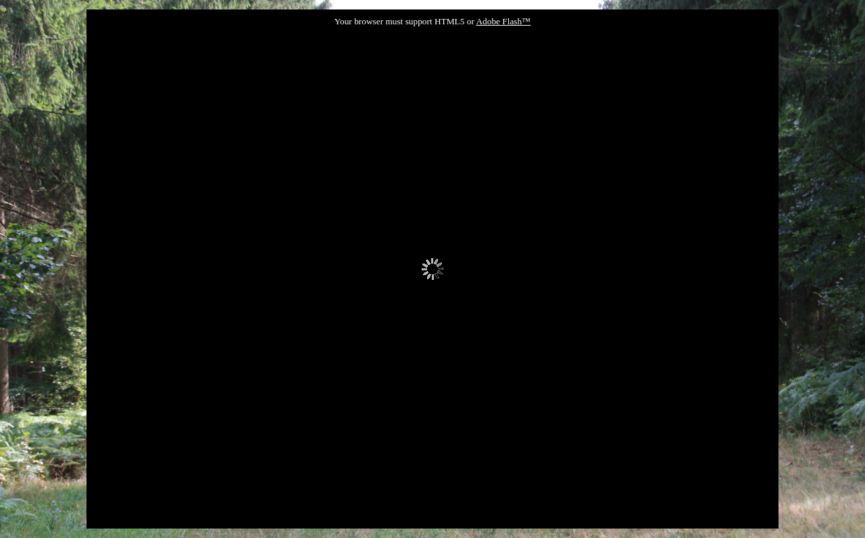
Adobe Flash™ (503, 21)
